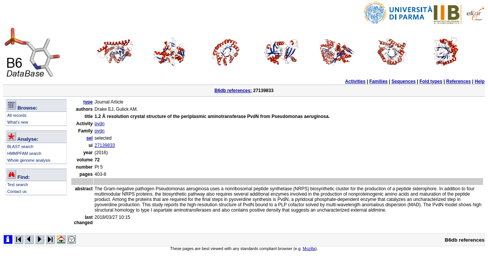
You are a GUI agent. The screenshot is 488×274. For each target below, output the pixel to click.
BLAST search (20, 146)
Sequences (404, 81)
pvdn (99, 123)
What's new (17, 122)
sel (89, 138)
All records (16, 115)
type (88, 102)
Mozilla (309, 248)
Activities (355, 81)
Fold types (430, 81)
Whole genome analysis (28, 160)
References (458, 81)
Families (378, 81)
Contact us (17, 191)
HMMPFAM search (24, 153)
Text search (17, 184)
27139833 (105, 145)
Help (480, 81)
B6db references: (233, 90)
